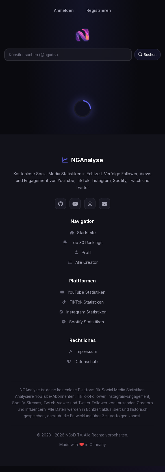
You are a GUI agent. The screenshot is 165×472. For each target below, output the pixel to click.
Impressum (82, 351)
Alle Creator (83, 262)
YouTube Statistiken (82, 292)
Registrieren (98, 10)
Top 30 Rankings (83, 242)
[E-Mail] (104, 203)
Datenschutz (83, 361)
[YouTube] (75, 203)
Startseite (82, 232)
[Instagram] (89, 203)
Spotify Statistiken (82, 321)
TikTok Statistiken (83, 302)
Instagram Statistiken (82, 311)
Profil (82, 252)
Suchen (147, 54)
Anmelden (64, 10)
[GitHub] (60, 203)
